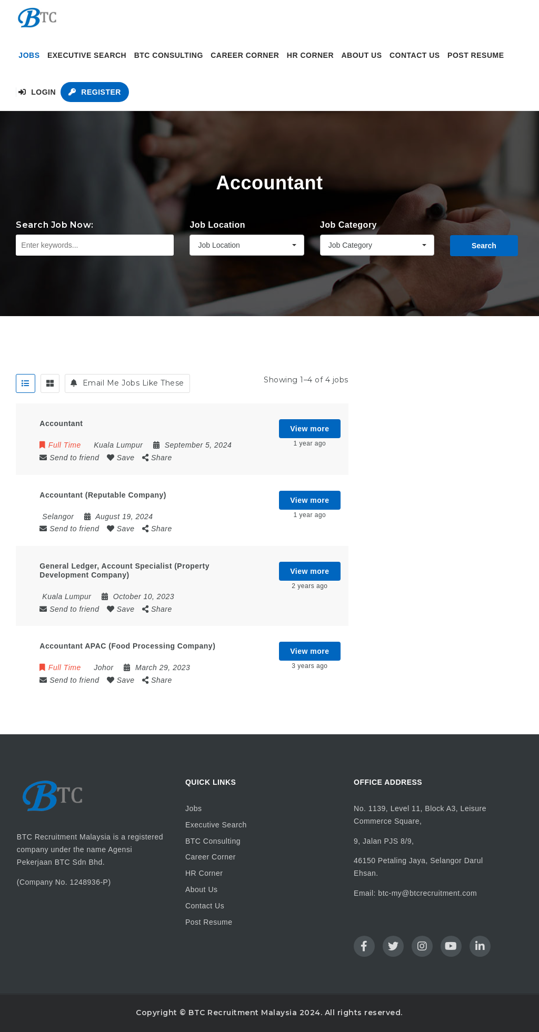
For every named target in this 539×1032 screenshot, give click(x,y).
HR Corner (310, 55)
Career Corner (245, 55)
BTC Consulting (168, 55)
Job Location (217, 224)
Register (94, 92)
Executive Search (86, 55)
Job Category (348, 224)
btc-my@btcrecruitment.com (427, 893)
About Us (361, 55)
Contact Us (415, 55)
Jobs (28, 55)
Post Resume (475, 55)
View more (309, 428)
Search (484, 245)
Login (37, 92)
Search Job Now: (55, 225)
